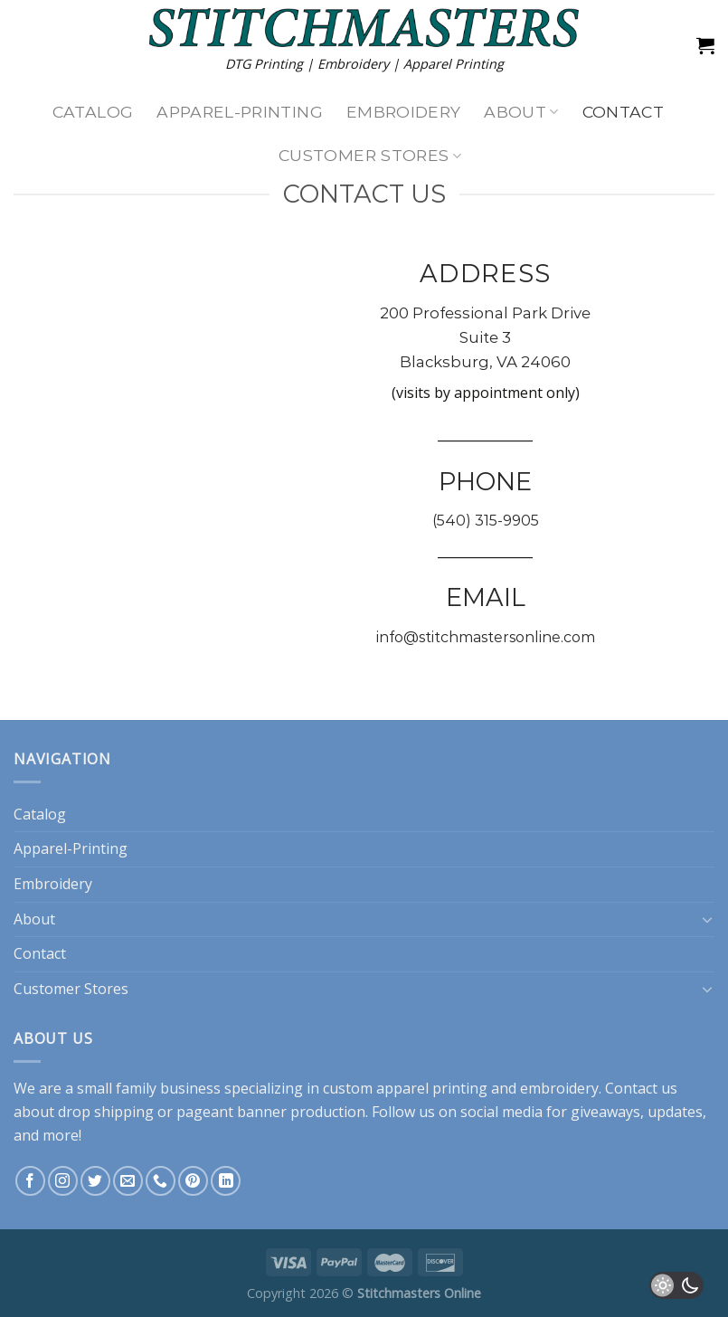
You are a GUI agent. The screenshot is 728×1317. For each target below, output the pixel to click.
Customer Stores (370, 155)
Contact (623, 111)
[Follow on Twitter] (95, 1181)
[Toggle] (707, 919)
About (521, 111)
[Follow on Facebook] (30, 1181)
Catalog (92, 111)
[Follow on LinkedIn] (226, 1181)
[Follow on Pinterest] (193, 1181)
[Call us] (160, 1181)
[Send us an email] (128, 1181)
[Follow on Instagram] (63, 1181)
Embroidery (403, 111)
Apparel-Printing (239, 111)
